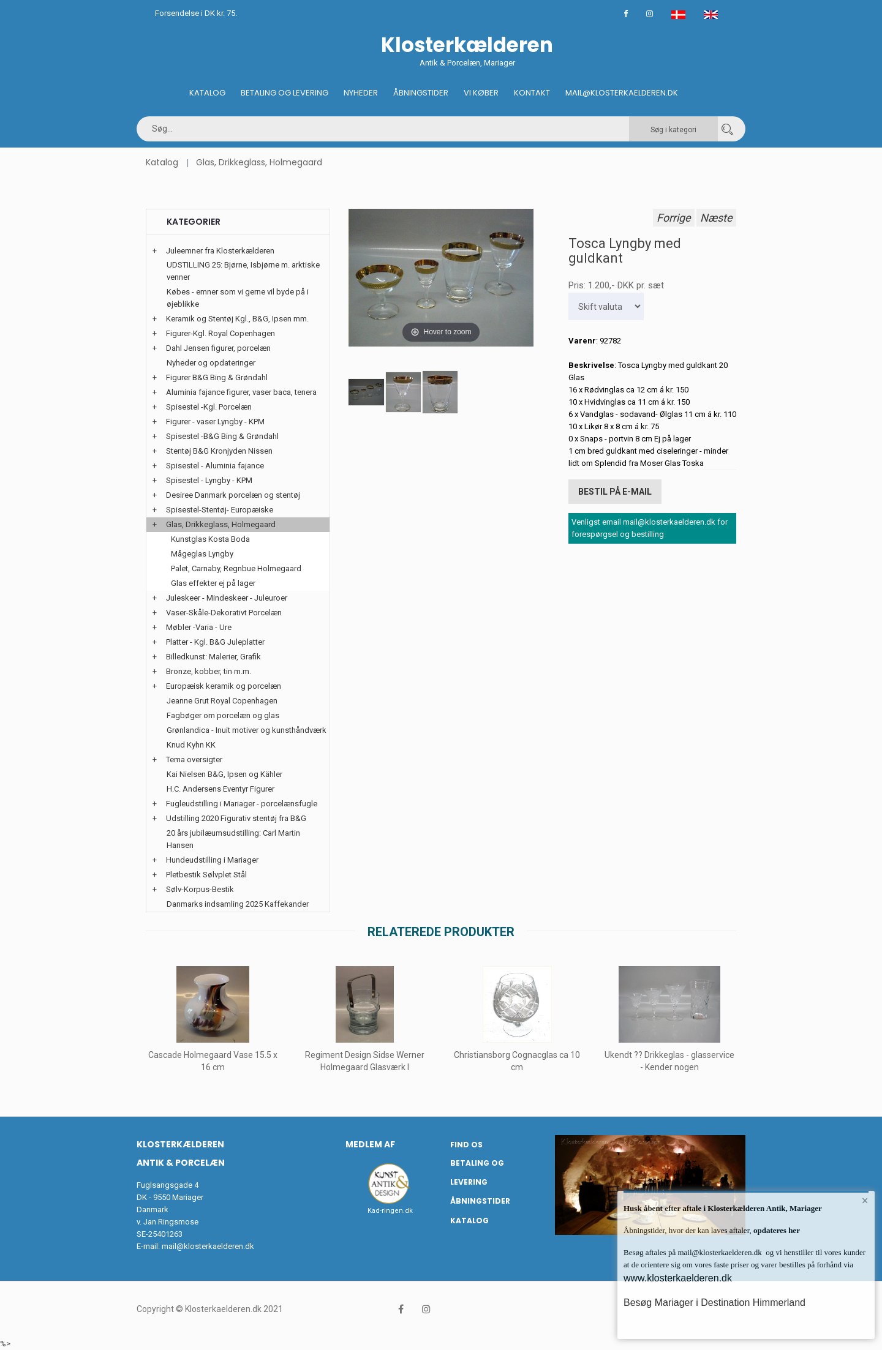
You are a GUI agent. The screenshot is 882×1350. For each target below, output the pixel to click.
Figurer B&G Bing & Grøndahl (217, 377)
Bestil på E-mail (615, 492)
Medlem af (370, 1144)
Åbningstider (420, 93)
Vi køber (481, 93)
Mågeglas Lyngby (202, 553)
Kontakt (532, 93)
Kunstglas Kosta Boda (210, 539)
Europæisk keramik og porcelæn (223, 686)
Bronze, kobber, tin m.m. (208, 671)
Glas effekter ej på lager (213, 583)
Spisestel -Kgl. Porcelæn (209, 406)
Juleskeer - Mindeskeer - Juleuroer (226, 597)
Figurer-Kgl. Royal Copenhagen (220, 333)
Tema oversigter (194, 759)
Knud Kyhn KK (191, 744)
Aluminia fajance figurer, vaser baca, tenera (241, 392)
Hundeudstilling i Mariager (212, 859)
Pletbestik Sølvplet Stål (206, 874)
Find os (466, 1144)
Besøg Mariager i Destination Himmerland (714, 1302)
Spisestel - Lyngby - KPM (209, 480)
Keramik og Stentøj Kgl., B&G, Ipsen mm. (237, 318)
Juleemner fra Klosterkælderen (220, 250)
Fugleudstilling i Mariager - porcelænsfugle (241, 803)
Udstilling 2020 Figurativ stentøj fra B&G (236, 818)
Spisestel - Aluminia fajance (215, 465)
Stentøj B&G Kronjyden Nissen (219, 451)
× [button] (865, 1200)
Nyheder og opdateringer (211, 362)
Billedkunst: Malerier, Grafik (213, 656)
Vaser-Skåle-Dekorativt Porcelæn (224, 612)
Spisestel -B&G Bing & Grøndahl (222, 436)
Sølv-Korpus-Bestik (200, 889)
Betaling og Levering (284, 93)
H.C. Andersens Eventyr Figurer (220, 788)
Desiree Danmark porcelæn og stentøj (233, 495)
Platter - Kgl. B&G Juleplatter (215, 642)
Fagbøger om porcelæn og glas (223, 715)
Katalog (207, 93)
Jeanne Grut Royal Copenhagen (222, 700)
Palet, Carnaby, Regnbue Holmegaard (236, 568)
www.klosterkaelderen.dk (678, 1278)
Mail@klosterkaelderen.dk (621, 93)
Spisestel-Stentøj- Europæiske (219, 509)
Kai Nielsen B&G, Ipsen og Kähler (224, 774)
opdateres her (776, 1230)
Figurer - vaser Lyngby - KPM (215, 421)
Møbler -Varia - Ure (199, 627)
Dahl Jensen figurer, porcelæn (218, 348)
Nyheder (361, 93)
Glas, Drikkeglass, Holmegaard (259, 162)
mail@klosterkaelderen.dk (208, 1246)
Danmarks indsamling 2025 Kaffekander (238, 904)
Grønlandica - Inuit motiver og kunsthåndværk (246, 730)
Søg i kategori (673, 130)
